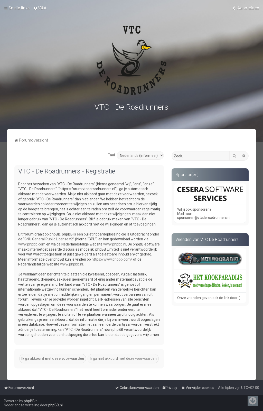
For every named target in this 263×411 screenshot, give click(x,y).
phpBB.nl (55, 405)
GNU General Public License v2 (48, 238)
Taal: (112, 154)
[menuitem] (39, 7)
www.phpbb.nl (114, 243)
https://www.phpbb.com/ (112, 258)
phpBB (29, 401)
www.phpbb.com (31, 243)
